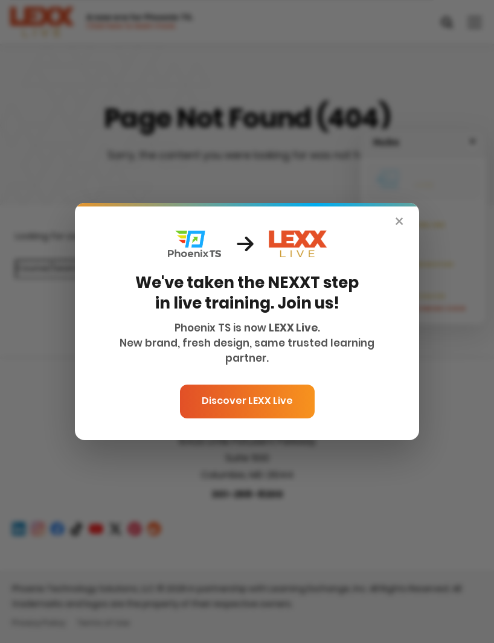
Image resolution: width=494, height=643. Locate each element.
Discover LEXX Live (247, 401)
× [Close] (399, 223)
